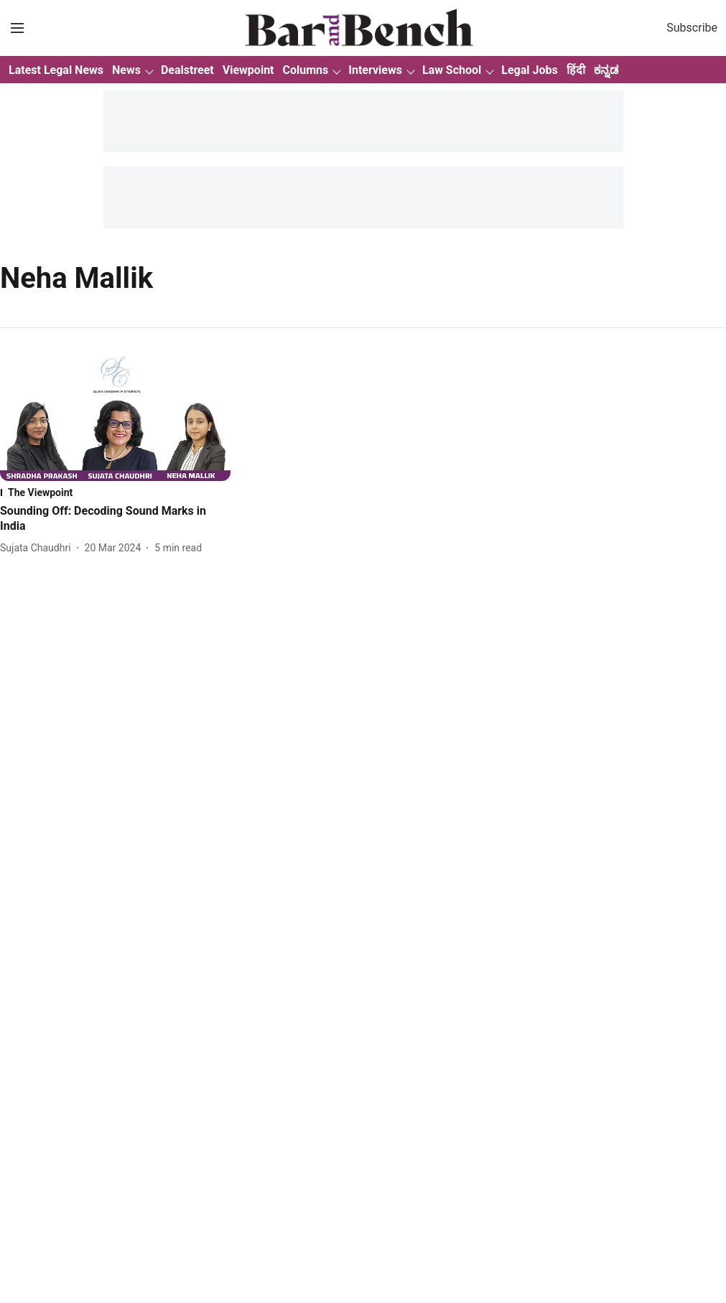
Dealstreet (187, 70)
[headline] (115, 519)
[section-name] (115, 492)
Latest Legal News (56, 70)
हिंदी (576, 70)
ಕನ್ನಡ (606, 70)
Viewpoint (248, 70)
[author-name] (38, 548)
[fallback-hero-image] (115, 416)
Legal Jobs (529, 70)
